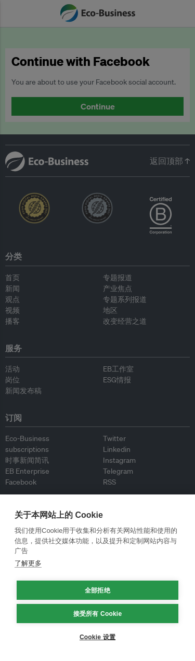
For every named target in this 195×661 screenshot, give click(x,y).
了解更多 (28, 563)
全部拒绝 (97, 590)
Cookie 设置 (97, 637)
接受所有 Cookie (97, 613)
